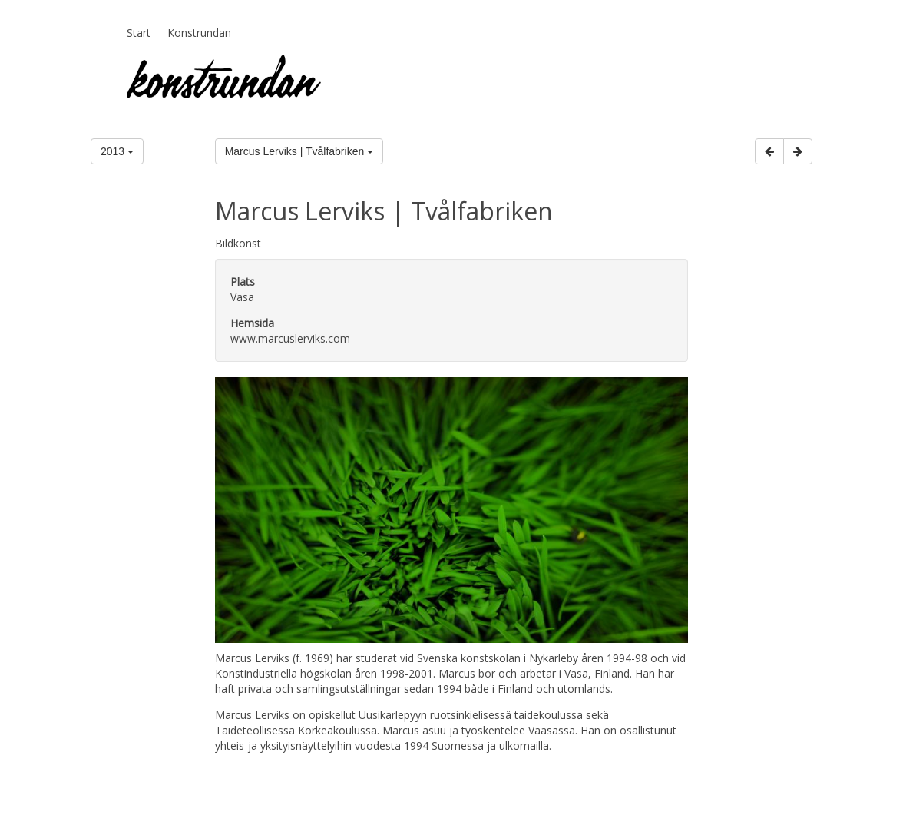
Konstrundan (199, 32)
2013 (117, 151)
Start (138, 32)
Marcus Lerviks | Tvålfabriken (299, 151)
